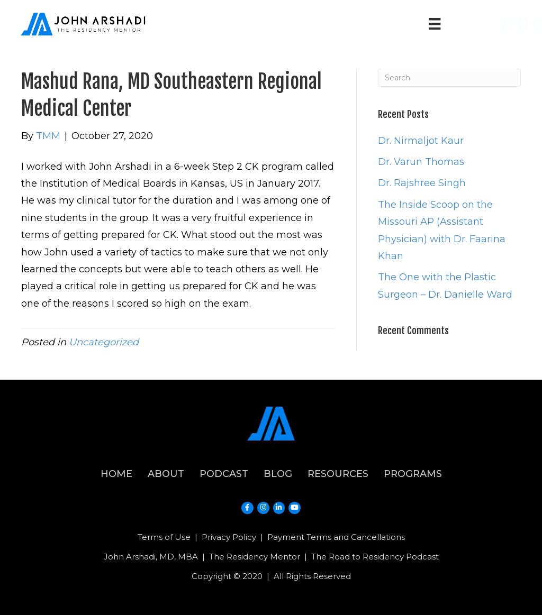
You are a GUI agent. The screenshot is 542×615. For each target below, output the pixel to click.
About (166, 474)
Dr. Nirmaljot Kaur (421, 140)
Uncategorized (104, 342)
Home (116, 474)
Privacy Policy (229, 537)
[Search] (449, 78)
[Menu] (434, 24)
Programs (413, 474)
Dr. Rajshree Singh (422, 183)
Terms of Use (164, 537)
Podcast (224, 474)
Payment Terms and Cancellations (336, 537)
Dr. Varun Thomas (421, 162)
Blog (278, 474)
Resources (338, 474)
